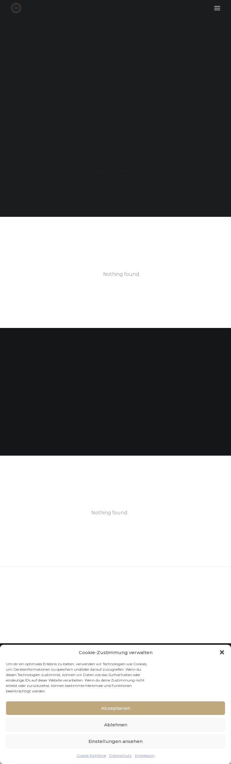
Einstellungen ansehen (115, 741)
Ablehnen (115, 725)
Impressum (145, 755)
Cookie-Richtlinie (91, 755)
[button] (222, 652)
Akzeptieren (115, 708)
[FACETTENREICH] (16, 8)
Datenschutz (120, 755)
